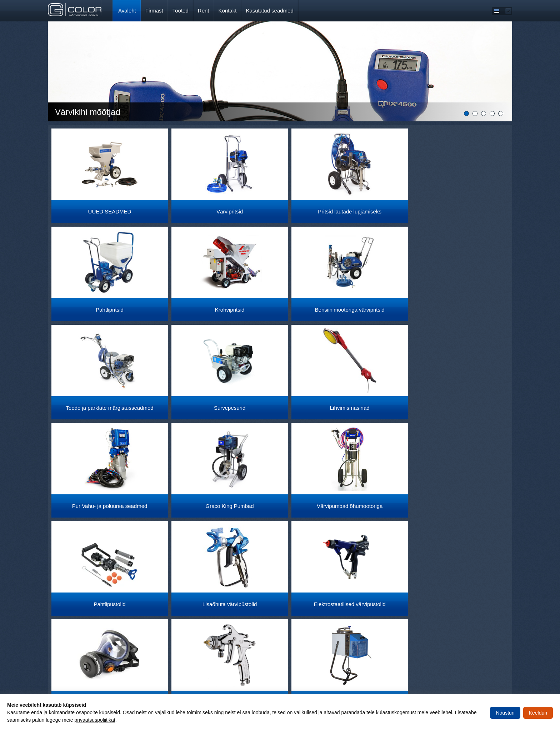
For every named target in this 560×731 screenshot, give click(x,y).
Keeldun (538, 713)
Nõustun (505, 713)
